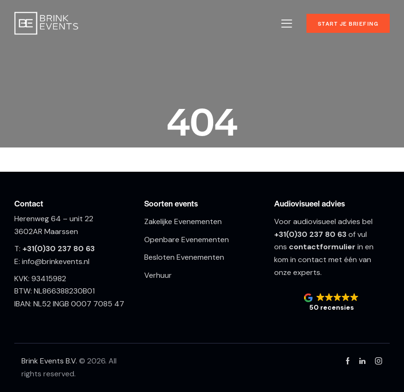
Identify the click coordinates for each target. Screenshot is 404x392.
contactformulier (322, 247)
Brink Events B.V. (50, 361)
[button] (332, 303)
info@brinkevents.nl (55, 261)
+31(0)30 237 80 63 (58, 249)
